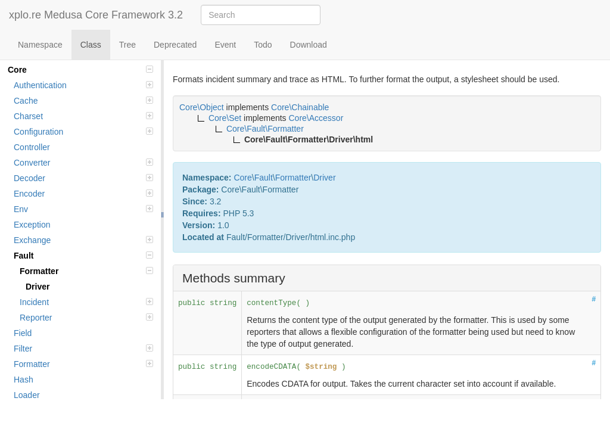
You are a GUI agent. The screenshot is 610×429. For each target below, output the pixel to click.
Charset (83, 116)
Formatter (86, 271)
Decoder (83, 178)
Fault (83, 255)
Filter (83, 348)
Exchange (83, 240)
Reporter (86, 317)
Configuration (83, 131)
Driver (37, 286)
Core (80, 69)
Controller (32, 147)
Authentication (83, 85)
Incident (86, 302)
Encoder (83, 193)
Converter (83, 162)
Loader (27, 395)
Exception (32, 224)
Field (23, 333)
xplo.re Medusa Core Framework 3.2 (96, 15)
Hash (23, 379)
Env (83, 209)
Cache (83, 100)
